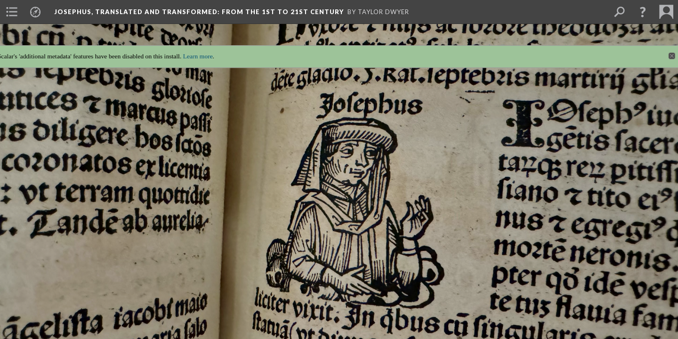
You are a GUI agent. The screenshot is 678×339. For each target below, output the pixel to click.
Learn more (191, 50)
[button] (642, 12)
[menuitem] (12, 12)
